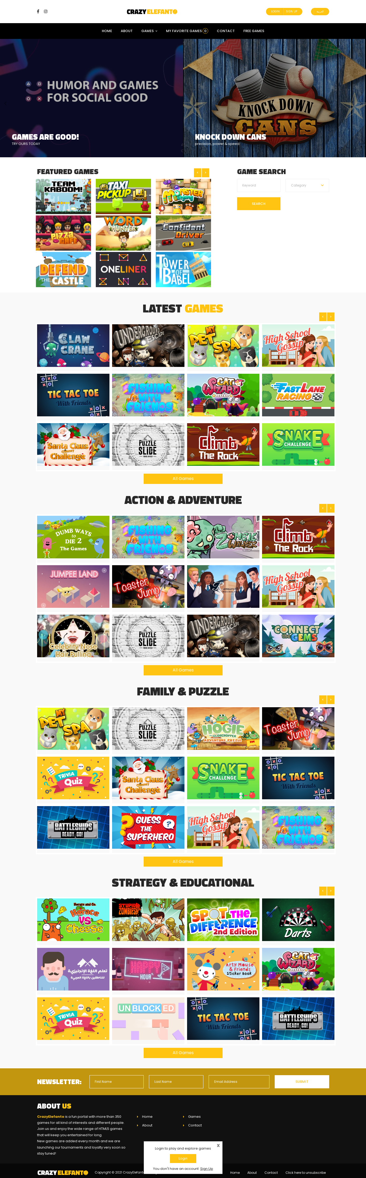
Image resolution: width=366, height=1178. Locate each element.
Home (107, 30)
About (127, 30)
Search (258, 203)
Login (275, 11)
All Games (183, 475)
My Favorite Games (187, 31)
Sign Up (291, 11)
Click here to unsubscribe (305, 1169)
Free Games (253, 30)
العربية (320, 11)
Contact (226, 30)
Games (149, 30)
